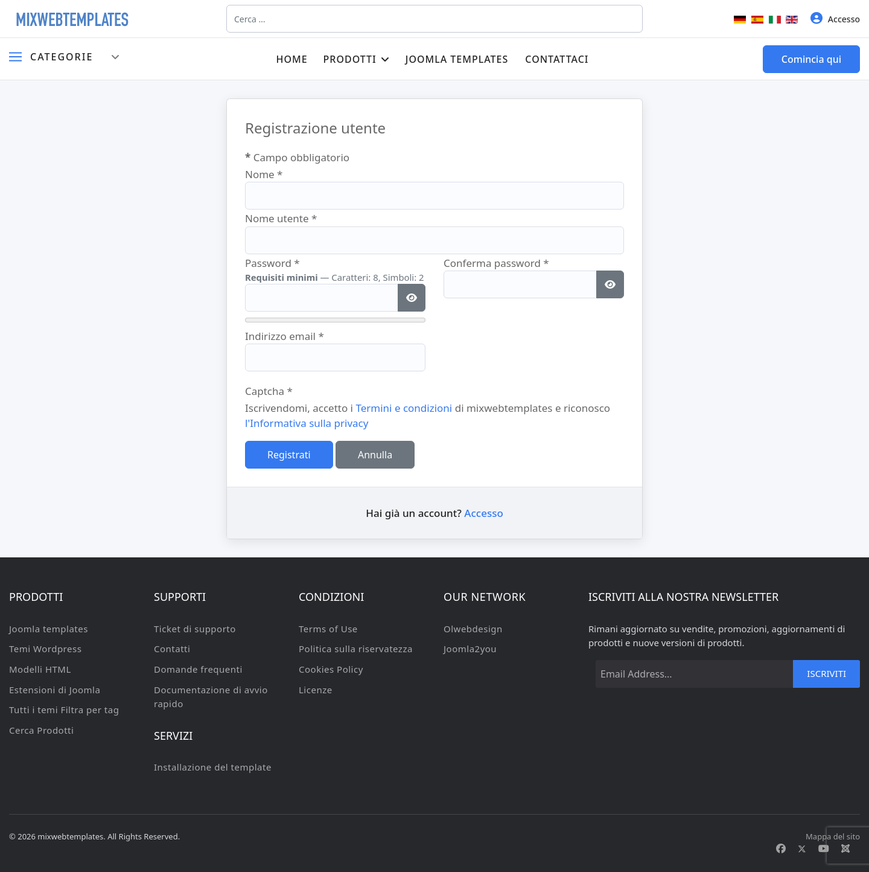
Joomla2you (470, 649)
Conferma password (496, 263)
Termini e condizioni (403, 408)
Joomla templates (457, 59)
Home (291, 59)
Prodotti (350, 59)
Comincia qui (811, 59)
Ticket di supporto (195, 629)
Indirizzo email (284, 336)
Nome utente (281, 218)
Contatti (172, 649)
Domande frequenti (198, 669)
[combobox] (434, 19)
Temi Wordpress (45, 649)
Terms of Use (328, 629)
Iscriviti (826, 673)
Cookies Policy (331, 669)
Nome (264, 174)
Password (272, 263)
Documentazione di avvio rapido (211, 697)
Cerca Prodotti (41, 730)
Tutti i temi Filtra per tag (64, 710)
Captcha (269, 391)
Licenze (316, 690)
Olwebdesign (473, 629)
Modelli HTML (40, 669)
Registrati (289, 454)
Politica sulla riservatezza (356, 649)
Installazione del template (213, 767)
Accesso (835, 18)
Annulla (375, 454)
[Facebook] (781, 848)
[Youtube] (823, 848)
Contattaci (556, 59)
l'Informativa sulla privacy (306, 423)
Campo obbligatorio (297, 157)
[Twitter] (802, 848)
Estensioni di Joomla (54, 690)
